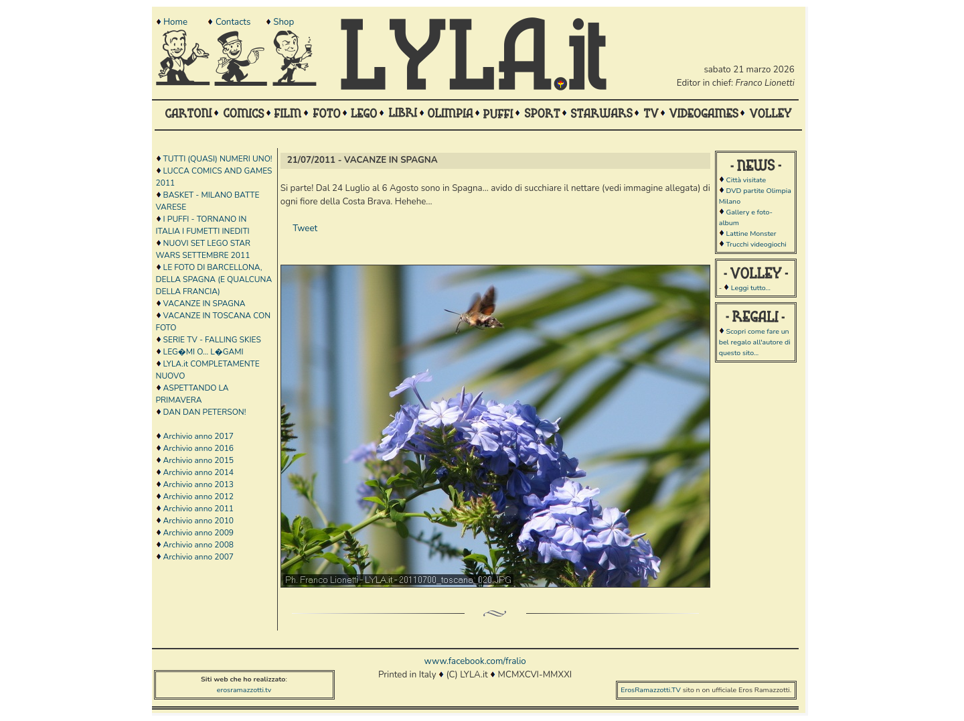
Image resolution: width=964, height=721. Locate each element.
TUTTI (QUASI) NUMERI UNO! (217, 158)
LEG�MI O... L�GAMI (203, 351)
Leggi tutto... (751, 288)
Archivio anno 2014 (198, 472)
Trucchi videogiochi (756, 244)
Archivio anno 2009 (198, 532)
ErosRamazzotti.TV (651, 690)
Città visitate (746, 180)
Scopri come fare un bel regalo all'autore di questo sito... (755, 342)
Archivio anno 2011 (198, 508)
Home (175, 22)
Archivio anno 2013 (198, 484)
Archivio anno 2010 (198, 520)
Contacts (233, 22)
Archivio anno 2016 (198, 448)
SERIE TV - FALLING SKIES (212, 339)
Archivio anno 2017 (198, 436)
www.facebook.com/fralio (475, 661)
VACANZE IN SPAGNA (204, 303)
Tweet (305, 228)
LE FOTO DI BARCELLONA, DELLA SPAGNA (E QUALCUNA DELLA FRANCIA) (214, 279)
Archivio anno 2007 (198, 556)
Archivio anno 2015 (198, 460)
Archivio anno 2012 (198, 496)
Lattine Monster (751, 233)
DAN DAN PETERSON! (204, 412)
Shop (283, 22)
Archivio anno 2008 (198, 544)
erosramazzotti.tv (244, 690)
